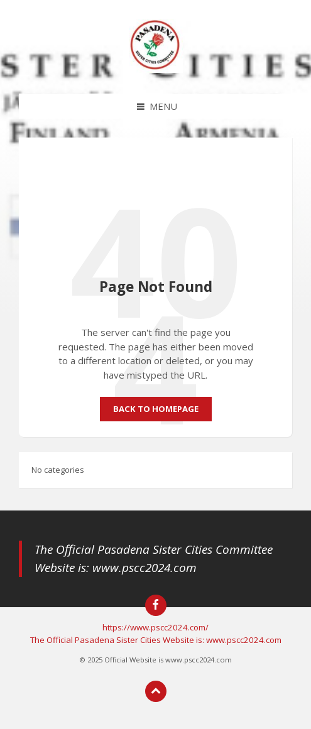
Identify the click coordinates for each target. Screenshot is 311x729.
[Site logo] (156, 69)
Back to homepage (156, 408)
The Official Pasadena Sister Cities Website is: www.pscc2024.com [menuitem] (155, 639)
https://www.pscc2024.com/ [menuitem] (155, 627)
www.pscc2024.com (144, 567)
